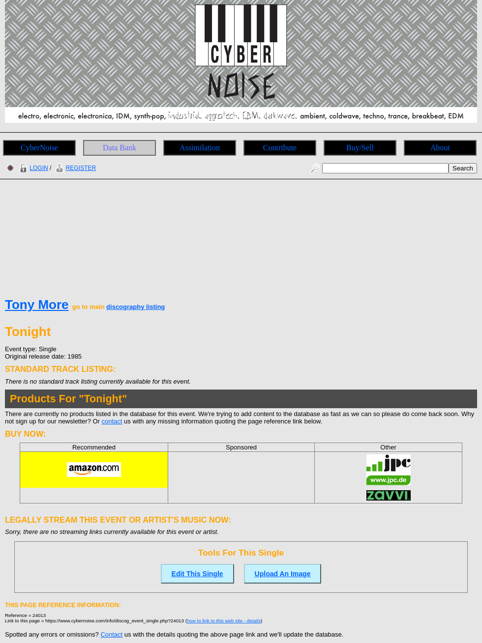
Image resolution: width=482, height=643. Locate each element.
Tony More (37, 304)
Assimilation (200, 147)
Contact (111, 634)
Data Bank (119, 147)
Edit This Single (197, 574)
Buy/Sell (360, 147)
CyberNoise (39, 147)
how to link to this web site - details (224, 620)
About (440, 147)
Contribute (280, 147)
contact (112, 421)
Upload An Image (283, 574)
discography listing (135, 306)
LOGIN (32, 168)
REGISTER (74, 168)
